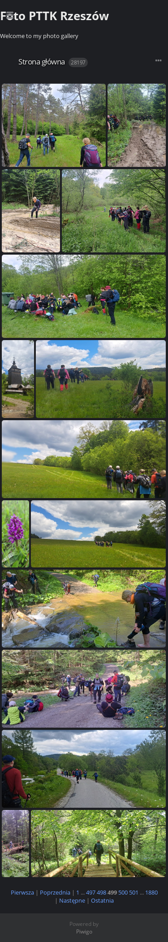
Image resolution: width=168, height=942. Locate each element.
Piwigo (84, 931)
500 (123, 892)
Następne (72, 900)
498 (101, 892)
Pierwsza (22, 892)
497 (90, 892)
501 (133, 892)
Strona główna (41, 61)
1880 (151, 892)
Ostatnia (102, 900)
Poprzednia (55, 892)
